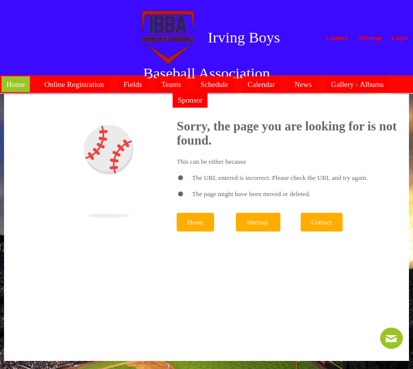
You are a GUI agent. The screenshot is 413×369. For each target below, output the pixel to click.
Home (195, 222)
